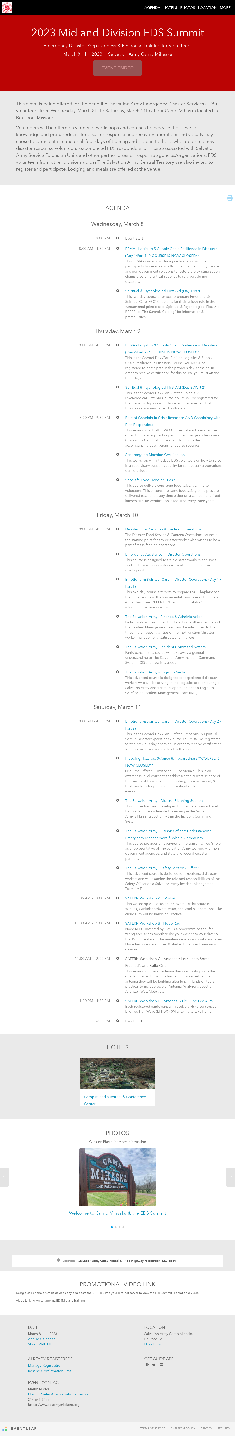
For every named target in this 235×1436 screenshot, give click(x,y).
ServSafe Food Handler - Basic (150, 480)
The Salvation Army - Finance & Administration (164, 616)
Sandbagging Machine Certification (155, 455)
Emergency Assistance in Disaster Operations (162, 554)
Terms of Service (152, 1428)
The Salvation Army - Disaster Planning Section (164, 800)
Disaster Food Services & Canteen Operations (163, 529)
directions (152, 1344)
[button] (17, 1185)
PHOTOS (187, 7)
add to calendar (41, 1339)
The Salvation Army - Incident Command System (165, 647)
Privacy (206, 1428)
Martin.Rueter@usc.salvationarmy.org (58, 1394)
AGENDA (152, 7)
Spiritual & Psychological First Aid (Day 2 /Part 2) (165, 387)
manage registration (45, 1365)
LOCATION (207, 7)
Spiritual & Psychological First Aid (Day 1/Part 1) (164, 291)
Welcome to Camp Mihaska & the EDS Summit (117, 1213)
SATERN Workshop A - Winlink (150, 898)
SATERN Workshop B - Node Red (152, 923)
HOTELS (170, 7)
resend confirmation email (51, 1371)
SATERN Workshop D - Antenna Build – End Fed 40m (169, 1001)
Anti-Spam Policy (183, 1428)
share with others (43, 1344)
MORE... (226, 7)
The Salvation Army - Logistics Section (157, 672)
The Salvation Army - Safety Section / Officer (162, 868)
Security (224, 1428)
